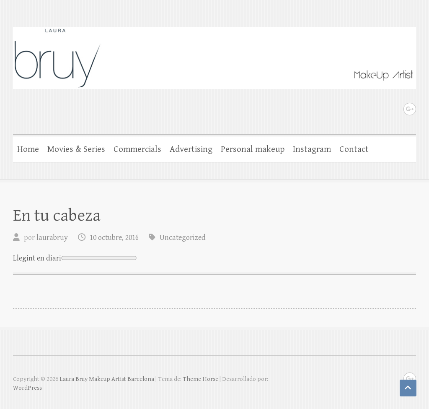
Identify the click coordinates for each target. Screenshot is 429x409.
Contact (354, 149)
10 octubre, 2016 (114, 237)
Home (28, 149)
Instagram (312, 149)
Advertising (191, 149)
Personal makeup (252, 149)
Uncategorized (183, 237)
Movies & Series (76, 149)
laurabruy (52, 237)
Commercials (137, 149)
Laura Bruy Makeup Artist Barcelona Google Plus (409, 109)
